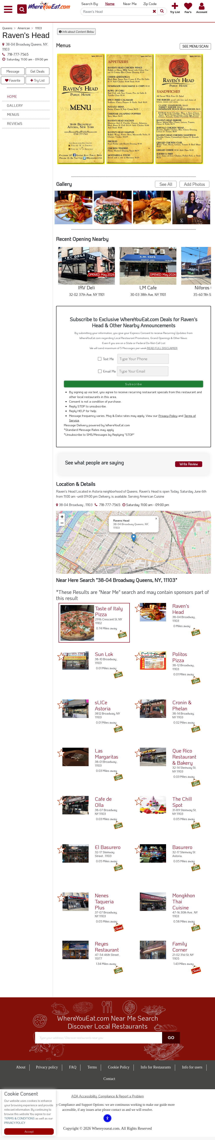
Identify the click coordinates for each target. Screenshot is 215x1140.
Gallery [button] (15, 105)
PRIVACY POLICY (14, 1123)
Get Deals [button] (37, 71)
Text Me (107, 359)
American (25, 28)
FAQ (72, 1070)
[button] (22, 9)
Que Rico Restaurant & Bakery (184, 760)
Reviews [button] (14, 123)
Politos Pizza (179, 660)
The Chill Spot (182, 805)
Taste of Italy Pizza (106, 613)
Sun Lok (104, 657)
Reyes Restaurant (107, 950)
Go (171, 1041)
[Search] (122, 12)
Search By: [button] (89, 3)
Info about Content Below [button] (76, 32)
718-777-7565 (18, 54)
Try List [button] (37, 80)
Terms (92, 1070)
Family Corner (179, 950)
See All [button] (165, 184)
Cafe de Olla (103, 805)
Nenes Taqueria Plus (104, 904)
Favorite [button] (12, 80)
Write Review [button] (186, 466)
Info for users (192, 1070)
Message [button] (12, 71)
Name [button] (109, 3)
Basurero (182, 850)
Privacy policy (47, 1070)
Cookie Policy (119, 1070)
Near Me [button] (130, 3)
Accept (29, 1131)
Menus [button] (13, 114)
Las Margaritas (106, 757)
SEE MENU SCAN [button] (195, 46)
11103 (38, 28)
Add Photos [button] (194, 184)
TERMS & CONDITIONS (19, 1118)
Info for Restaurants (156, 1070)
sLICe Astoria (102, 708)
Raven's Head (180, 612)
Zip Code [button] (150, 3)
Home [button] (12, 96)
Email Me (107, 371)
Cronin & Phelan (181, 708)
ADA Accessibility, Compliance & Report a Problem (107, 1099)
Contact (109, 1082)
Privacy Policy (168, 419)
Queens (9, 28)
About (20, 1070)
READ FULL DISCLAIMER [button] (162, 348)
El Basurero (108, 850)
